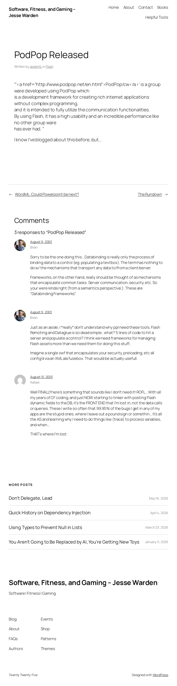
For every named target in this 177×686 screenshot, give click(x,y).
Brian (34, 247)
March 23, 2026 (156, 527)
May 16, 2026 (158, 498)
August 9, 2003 (41, 242)
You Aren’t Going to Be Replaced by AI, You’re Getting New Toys (74, 541)
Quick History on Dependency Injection (49, 512)
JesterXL (36, 66)
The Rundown (150, 194)
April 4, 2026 (159, 513)
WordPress (160, 675)
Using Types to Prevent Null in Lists (45, 527)
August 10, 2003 (41, 377)
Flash (49, 66)
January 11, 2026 (156, 542)
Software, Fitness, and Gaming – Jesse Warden (83, 582)
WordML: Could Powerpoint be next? (47, 194)
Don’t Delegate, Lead (30, 498)
